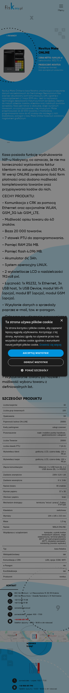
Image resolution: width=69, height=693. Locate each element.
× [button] (61, 320)
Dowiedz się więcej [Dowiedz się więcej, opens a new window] (50, 344)
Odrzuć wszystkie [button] (36, 362)
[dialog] (34, 346)
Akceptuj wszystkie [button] (36, 353)
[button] (34, 370)
